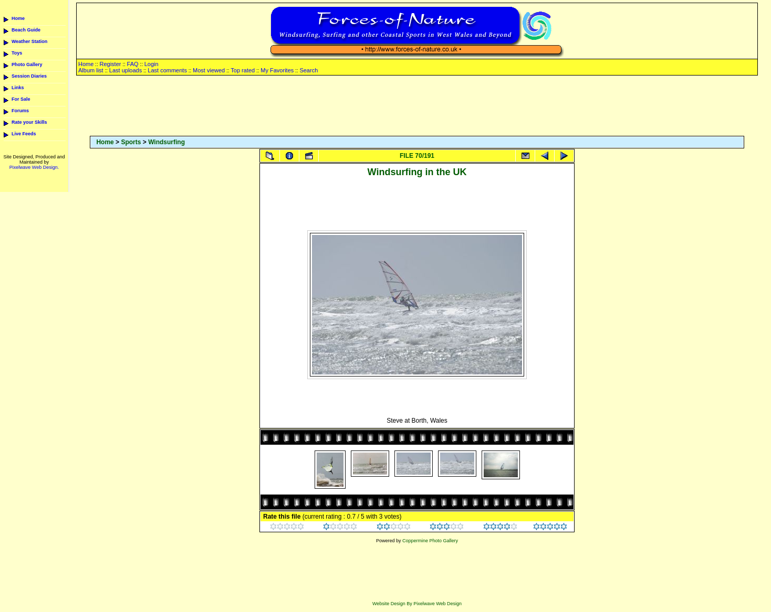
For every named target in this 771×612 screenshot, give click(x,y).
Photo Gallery (27, 64)
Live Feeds (24, 133)
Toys (17, 53)
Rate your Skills (29, 122)
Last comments (167, 70)
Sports (131, 142)
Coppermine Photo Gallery (430, 540)
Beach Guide (26, 30)
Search (308, 70)
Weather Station (29, 41)
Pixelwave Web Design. (34, 167)
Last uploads (125, 70)
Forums (20, 110)
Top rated (243, 70)
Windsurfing (166, 142)
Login (151, 64)
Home (18, 18)
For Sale (21, 99)
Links (18, 87)
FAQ (133, 64)
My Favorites (277, 70)
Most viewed (209, 70)
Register (110, 64)
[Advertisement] (417, 106)
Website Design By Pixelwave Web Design (417, 603)
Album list (90, 70)
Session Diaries (29, 76)
